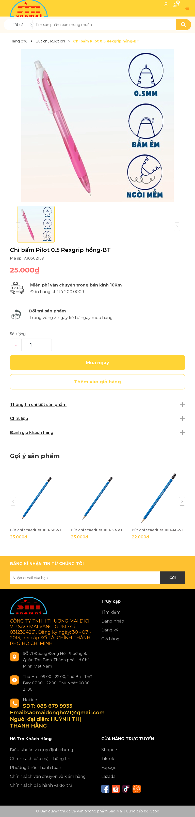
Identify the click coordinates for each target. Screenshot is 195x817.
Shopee (109, 749)
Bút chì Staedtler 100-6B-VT (36, 530)
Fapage (109, 767)
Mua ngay (97, 363)
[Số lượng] (31, 345)
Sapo (154, 811)
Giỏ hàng (110, 639)
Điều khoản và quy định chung (41, 749)
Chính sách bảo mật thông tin (40, 758)
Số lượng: (18, 333)
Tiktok (107, 758)
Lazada (108, 776)
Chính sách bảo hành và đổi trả (41, 785)
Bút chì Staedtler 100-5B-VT (97, 530)
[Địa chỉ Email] (97, 577)
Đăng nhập (112, 621)
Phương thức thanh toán (35, 767)
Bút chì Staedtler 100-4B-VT (158, 530)
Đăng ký (109, 630)
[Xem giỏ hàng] (176, 5)
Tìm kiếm (110, 612)
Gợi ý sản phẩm (35, 456)
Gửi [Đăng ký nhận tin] (172, 578)
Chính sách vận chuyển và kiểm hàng (48, 776)
